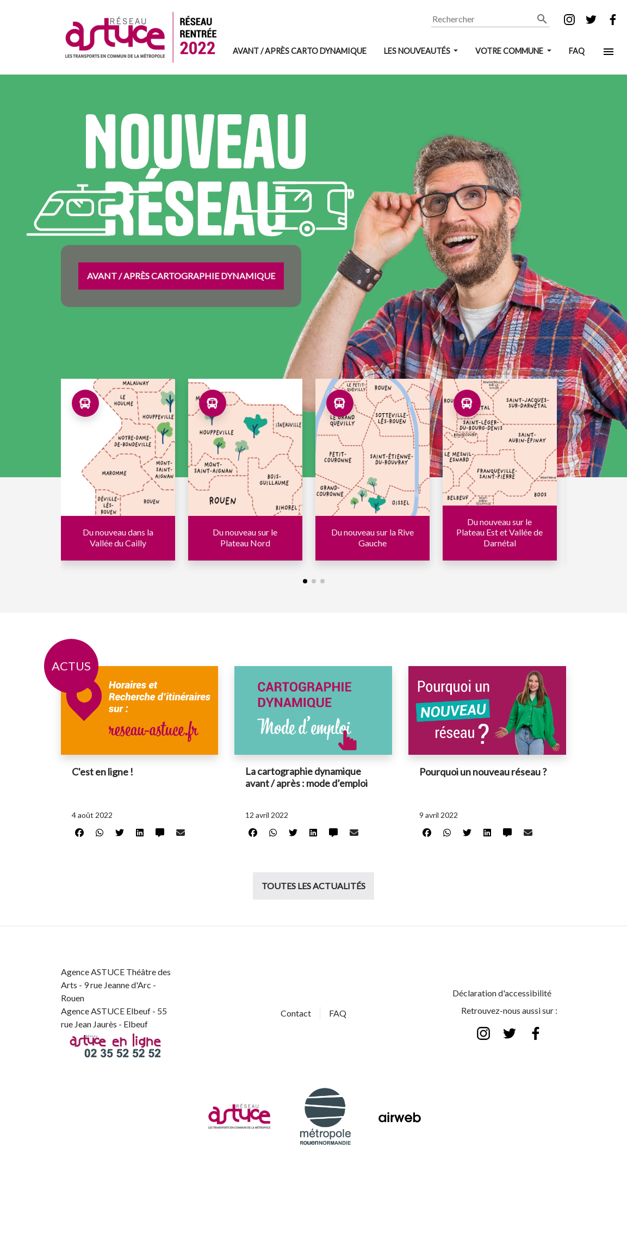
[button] (305, 581)
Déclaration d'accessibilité (501, 993)
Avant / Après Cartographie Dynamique (181, 275)
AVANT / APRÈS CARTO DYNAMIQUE (300, 51)
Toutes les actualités (313, 885)
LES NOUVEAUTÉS (418, 51)
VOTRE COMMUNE (510, 51)
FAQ (577, 51)
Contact (296, 1013)
